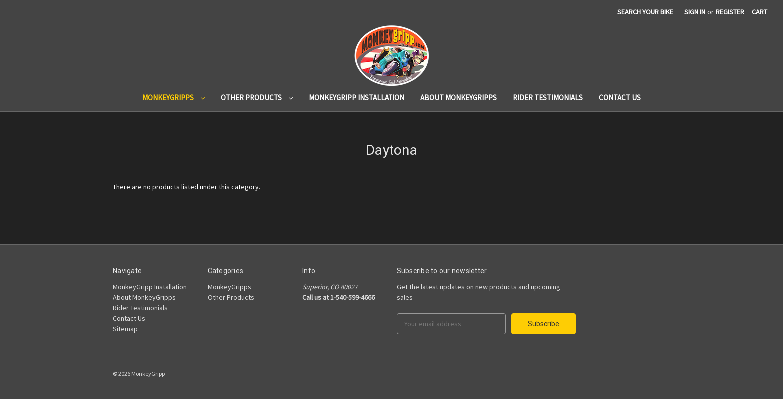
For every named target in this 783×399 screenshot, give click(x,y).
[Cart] (759, 12)
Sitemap (125, 328)
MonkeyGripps (173, 97)
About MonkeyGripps (458, 97)
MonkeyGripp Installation (356, 97)
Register (730, 11)
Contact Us (620, 97)
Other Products (257, 97)
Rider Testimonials (548, 97)
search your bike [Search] (645, 11)
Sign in (694, 11)
